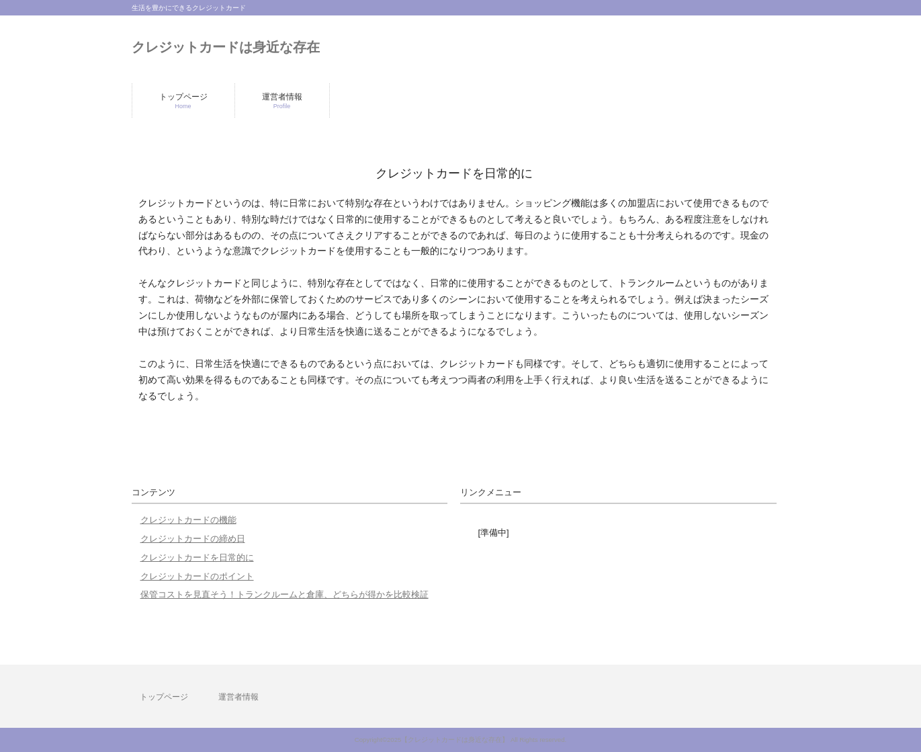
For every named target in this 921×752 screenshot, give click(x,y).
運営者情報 (238, 697)
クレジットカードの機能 (188, 520)
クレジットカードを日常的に (197, 557)
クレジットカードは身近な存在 (226, 46)
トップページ (164, 697)
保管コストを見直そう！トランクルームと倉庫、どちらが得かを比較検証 (284, 594)
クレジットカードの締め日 (192, 539)
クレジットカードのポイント (197, 576)
